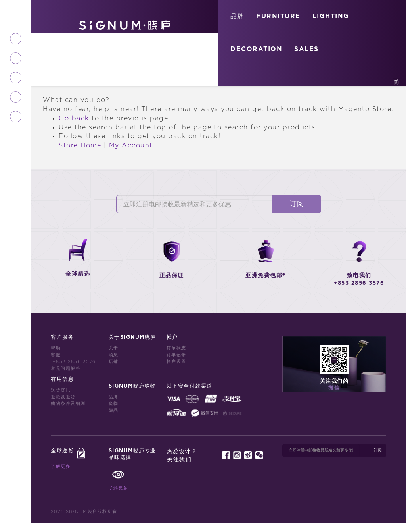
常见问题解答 (65, 368)
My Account (131, 145)
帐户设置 (176, 361)
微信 (334, 388)
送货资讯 (61, 390)
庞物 (114, 403)
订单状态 (176, 348)
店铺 (114, 361)
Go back (74, 118)
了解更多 (61, 466)
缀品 (114, 410)
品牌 (237, 16)
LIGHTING (330, 16)
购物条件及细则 (68, 403)
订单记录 (176, 355)
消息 (114, 355)
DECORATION (256, 49)
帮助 (56, 348)
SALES (306, 49)
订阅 (296, 204)
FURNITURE (278, 16)
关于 (114, 348)
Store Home (80, 145)
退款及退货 (63, 397)
